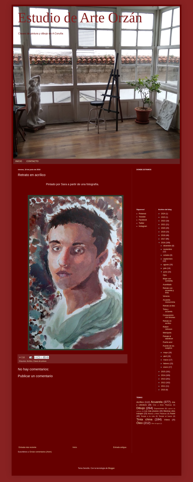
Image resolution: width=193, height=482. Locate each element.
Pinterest (142, 214)
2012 (163, 383)
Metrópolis (167, 333)
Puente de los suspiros (168, 347)
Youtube (142, 217)
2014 (163, 375)
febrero (166, 363)
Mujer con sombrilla (168, 280)
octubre (166, 255)
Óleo (139, 423)
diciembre (167, 246)
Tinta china (144, 419)
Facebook (143, 220)
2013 (163, 379)
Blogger (111, 468)
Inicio (75, 447)
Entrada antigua (119, 447)
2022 (163, 221)
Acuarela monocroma (169, 301)
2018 (163, 235)
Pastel (172, 413)
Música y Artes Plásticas (157, 413)
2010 (163, 390)
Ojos (165, 275)
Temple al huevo (165, 416)
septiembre (167, 259)
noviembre (167, 249)
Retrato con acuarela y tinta (168, 290)
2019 (163, 232)
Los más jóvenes (151, 411)
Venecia (166, 296)
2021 (163, 224)
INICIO (18, 161)
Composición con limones (169, 316)
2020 (163, 228)
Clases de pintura (39, 361)
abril (165, 356)
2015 (163, 372)
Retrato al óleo (169, 306)
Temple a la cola (148, 416)
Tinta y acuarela (167, 310)
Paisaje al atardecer (168, 337)
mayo (165, 352)
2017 (163, 239)
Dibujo (140, 408)
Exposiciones (159, 408)
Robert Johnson (167, 328)
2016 (163, 243)
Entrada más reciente (27, 447)
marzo (166, 360)
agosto (166, 265)
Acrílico (29, 361)
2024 (163, 214)
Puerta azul (167, 342)
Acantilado (167, 285)
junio (165, 272)
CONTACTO (32, 161)
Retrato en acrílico (167, 322)
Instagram (143, 226)
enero (166, 367)
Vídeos (167, 420)
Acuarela (157, 401)
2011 (163, 386)
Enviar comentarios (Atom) (41, 452)
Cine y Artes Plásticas (162, 405)
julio (165, 268)
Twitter (141, 223)
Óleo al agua (155, 423)
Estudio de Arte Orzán (80, 17)
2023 (163, 217)
